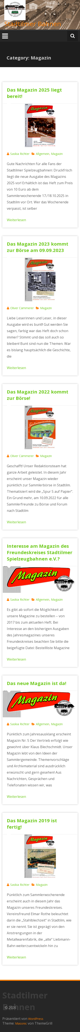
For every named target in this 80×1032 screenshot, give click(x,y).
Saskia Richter (19, 154)
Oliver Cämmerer (22, 308)
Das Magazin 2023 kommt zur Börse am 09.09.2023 (37, 247)
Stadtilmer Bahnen (32, 23)
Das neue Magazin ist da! (36, 683)
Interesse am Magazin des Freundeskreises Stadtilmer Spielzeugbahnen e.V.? (39, 552)
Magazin (57, 154)
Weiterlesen (16, 220)
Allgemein (42, 154)
